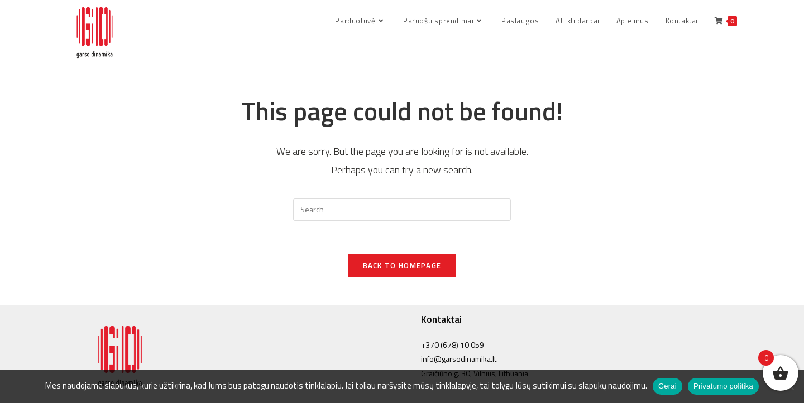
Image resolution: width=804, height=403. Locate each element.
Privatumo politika (723, 386)
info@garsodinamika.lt (458, 359)
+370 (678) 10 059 (452, 345)
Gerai (667, 386)
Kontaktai (441, 319)
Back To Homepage (402, 265)
